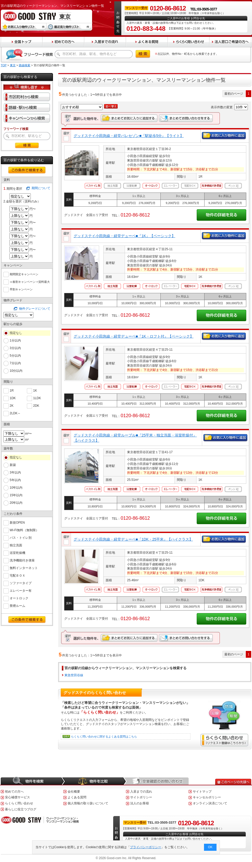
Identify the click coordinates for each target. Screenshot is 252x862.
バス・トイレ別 (21, 537)
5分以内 (15, 355)
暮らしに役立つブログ (20, 809)
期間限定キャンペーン (24, 274)
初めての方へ (14, 791)
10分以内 (16, 371)
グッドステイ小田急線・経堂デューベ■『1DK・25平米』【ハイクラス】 (133, 539)
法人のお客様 (139, 803)
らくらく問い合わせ (19, 803)
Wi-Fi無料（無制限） (24, 530)
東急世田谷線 (73, 675)
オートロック (19, 598)
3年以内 (15, 472)
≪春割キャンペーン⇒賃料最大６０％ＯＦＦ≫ (30, 282)
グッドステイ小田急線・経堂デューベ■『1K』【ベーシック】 (124, 236)
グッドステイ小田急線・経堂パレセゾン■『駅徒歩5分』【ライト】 (129, 136)
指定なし (16, 333)
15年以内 (16, 495)
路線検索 (24, 65)
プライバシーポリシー (145, 847)
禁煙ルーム (17, 605)
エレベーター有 (21, 590)
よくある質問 (77, 797)
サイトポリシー (141, 797)
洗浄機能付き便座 (22, 560)
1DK (13, 398)
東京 (13, 65)
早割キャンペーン (21, 289)
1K (35, 390)
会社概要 (74, 791)
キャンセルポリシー (207, 797)
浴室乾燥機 (17, 552)
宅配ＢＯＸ (17, 575)
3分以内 (15, 348)
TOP (4, 65)
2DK (36, 405)
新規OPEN (17, 522)
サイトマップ (202, 791)
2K (12, 405)
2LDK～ (15, 413)
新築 (13, 465)
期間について (41, 188)
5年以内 (15, 480)
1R (12, 390)
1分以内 (15, 340)
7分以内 (15, 363)
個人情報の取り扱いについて (88, 803)
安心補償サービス (17, 797)
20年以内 (16, 503)
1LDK (37, 398)
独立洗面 (16, 545)
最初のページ (233, 93)
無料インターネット (24, 567)
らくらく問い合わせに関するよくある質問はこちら (104, 736)
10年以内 (16, 487)
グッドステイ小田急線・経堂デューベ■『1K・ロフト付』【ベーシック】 (134, 336)
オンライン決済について (210, 803)
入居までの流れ (141, 791)
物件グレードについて (34, 308)
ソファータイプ (21, 582)
